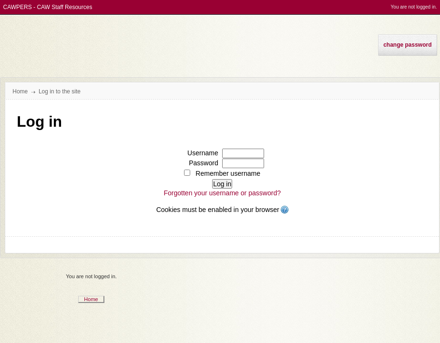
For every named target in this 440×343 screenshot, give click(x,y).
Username (202, 153)
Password (203, 163)
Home (91, 299)
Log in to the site (60, 91)
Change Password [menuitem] (407, 44)
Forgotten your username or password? (222, 193)
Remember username (227, 173)
